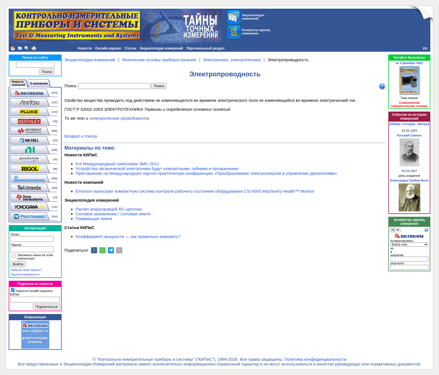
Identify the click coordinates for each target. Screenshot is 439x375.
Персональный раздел (205, 48)
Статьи (130, 48)
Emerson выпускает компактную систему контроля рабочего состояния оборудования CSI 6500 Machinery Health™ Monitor (195, 191)
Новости (85, 48)
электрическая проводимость (119, 118)
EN (425, 48)
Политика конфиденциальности (315, 359)
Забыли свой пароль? (26, 270)
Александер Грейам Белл (409, 180)
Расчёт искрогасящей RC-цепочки (109, 209)
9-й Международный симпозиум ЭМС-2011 (117, 163)
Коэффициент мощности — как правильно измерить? (128, 236)
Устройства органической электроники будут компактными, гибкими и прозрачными (157, 168)
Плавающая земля (94, 218)
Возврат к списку (80, 136)
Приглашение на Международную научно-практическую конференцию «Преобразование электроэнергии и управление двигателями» (206, 173)
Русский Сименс (409, 135)
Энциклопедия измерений (161, 48)
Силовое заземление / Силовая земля (113, 213)
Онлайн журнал (108, 48)
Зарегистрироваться (25, 274)
